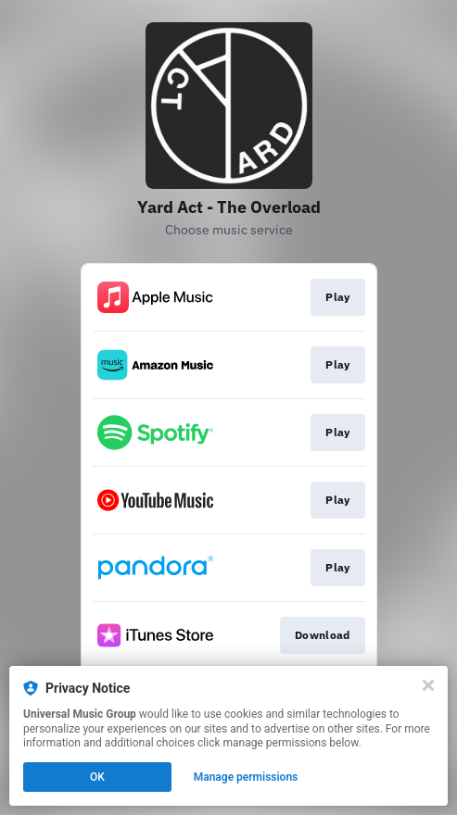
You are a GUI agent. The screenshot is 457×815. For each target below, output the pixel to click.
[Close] (428, 685)
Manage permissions (246, 777)
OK (97, 777)
